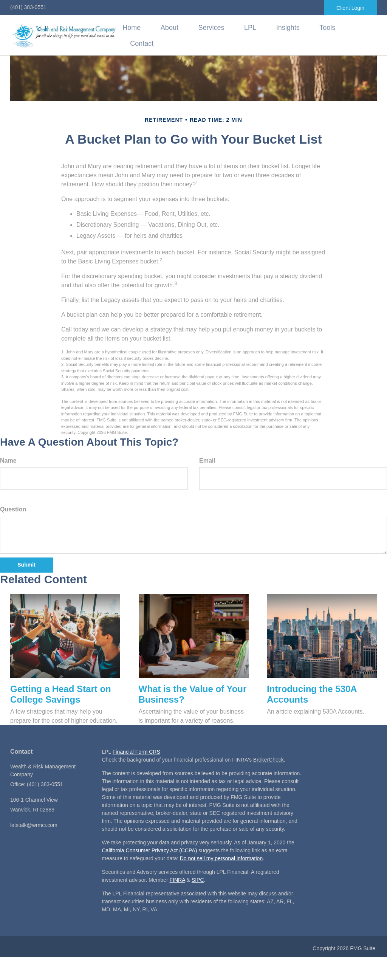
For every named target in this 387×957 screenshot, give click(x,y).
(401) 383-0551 (28, 7)
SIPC (198, 878)
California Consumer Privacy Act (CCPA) (149, 849)
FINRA (177, 878)
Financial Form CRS (136, 750)
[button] (191, 34)
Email (207, 458)
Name (8, 458)
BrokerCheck (268, 758)
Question (13, 507)
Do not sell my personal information (221, 856)
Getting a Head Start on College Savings (60, 692)
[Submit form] (26, 562)
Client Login (350, 8)
